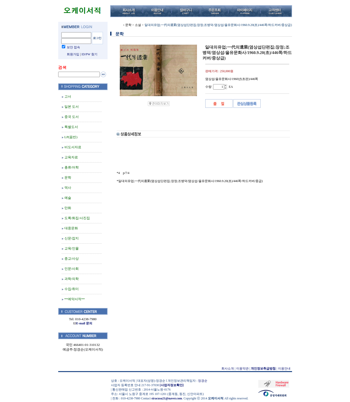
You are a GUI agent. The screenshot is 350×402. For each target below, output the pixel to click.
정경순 (202, 381)
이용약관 (242, 368)
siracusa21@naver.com (166, 398)
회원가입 (73, 54)
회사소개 (227, 368)
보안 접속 (73, 47)
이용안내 (284, 368)
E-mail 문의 (82, 323)
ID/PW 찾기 (89, 54)
